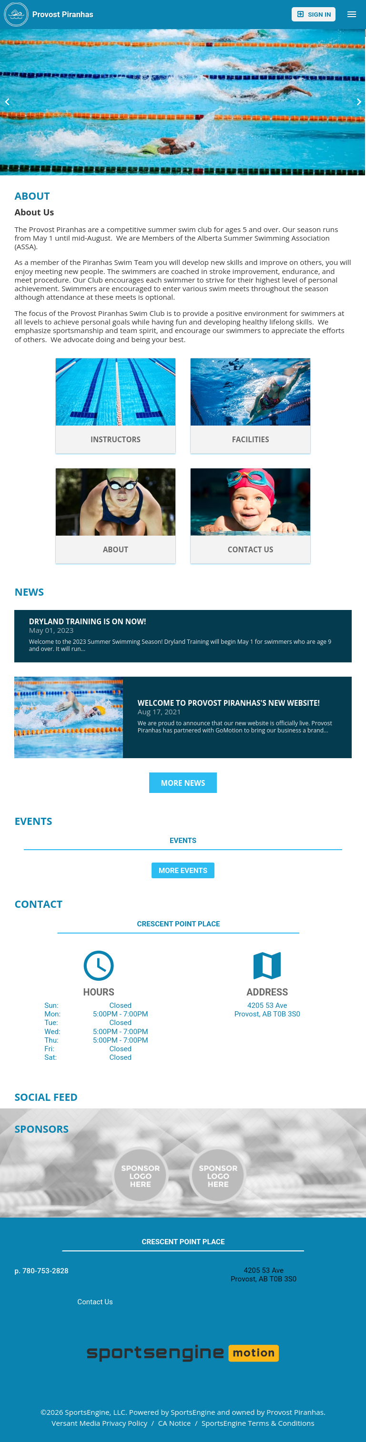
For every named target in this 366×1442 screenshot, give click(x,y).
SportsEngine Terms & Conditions (258, 1423)
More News (183, 783)
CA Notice (174, 1423)
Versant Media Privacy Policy (99, 1423)
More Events (183, 870)
